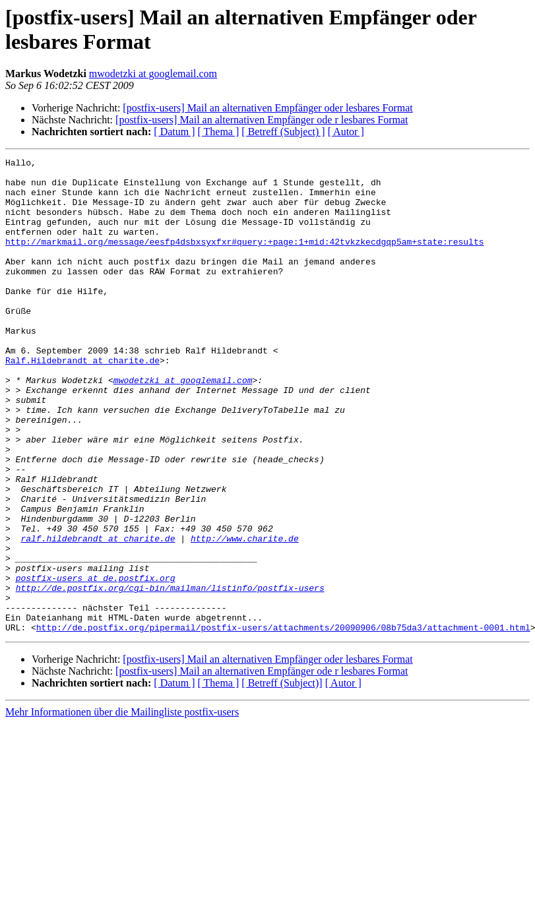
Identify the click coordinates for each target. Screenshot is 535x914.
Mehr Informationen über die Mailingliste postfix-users (122, 806)
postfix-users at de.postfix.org (95, 663)
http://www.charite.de (245, 615)
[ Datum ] (174, 131)
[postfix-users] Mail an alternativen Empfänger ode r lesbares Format (261, 119)
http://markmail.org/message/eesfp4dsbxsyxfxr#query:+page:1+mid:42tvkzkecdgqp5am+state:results (244, 259)
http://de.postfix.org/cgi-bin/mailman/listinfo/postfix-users (170, 675)
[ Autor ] (346, 131)
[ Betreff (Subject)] (281, 777)
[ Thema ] (218, 131)
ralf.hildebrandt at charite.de (97, 615)
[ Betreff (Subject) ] (283, 131)
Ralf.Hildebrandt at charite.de (82, 402)
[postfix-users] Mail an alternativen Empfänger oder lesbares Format (267, 107)
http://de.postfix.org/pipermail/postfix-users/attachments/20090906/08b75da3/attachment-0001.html (283, 722)
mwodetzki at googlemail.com (153, 73)
